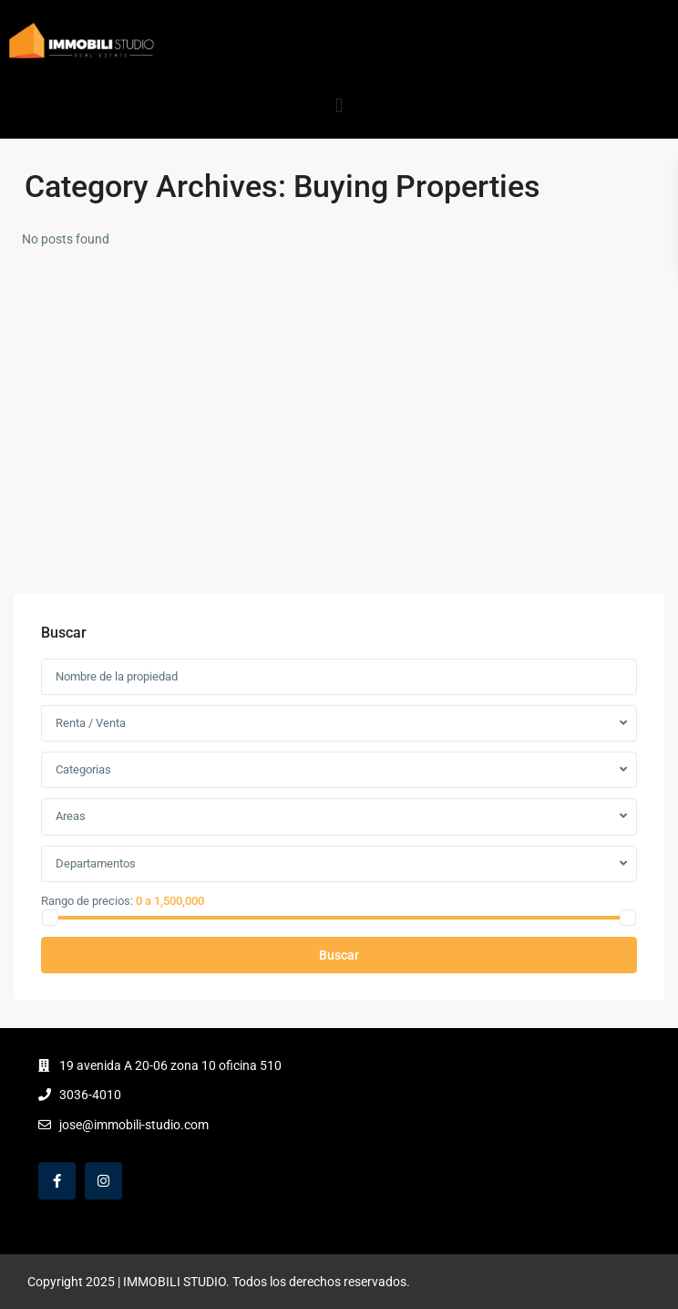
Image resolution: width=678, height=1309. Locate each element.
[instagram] (103, 1181)
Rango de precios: (87, 900)
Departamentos (96, 863)
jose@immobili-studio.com (134, 1124)
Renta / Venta (91, 723)
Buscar (339, 955)
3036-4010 (90, 1094)
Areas (71, 816)
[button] (338, 105)
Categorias (83, 769)
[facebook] (57, 1181)
